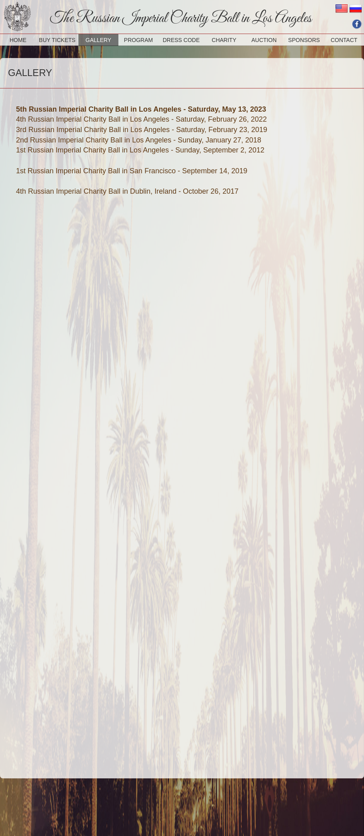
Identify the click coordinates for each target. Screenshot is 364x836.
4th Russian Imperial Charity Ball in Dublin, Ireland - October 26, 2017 (127, 191)
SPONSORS (304, 40)
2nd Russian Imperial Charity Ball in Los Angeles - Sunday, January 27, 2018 (138, 140)
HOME (18, 40)
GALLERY (98, 40)
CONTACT (344, 40)
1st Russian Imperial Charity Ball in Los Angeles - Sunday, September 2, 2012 (140, 150)
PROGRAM (138, 40)
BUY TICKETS (57, 40)
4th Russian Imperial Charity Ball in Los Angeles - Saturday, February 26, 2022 (141, 119)
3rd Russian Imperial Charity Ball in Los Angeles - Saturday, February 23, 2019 (141, 130)
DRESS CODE (181, 40)
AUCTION (264, 40)
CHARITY (224, 40)
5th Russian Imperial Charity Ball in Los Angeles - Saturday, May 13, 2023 (141, 109)
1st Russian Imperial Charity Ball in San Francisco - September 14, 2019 (131, 171)
